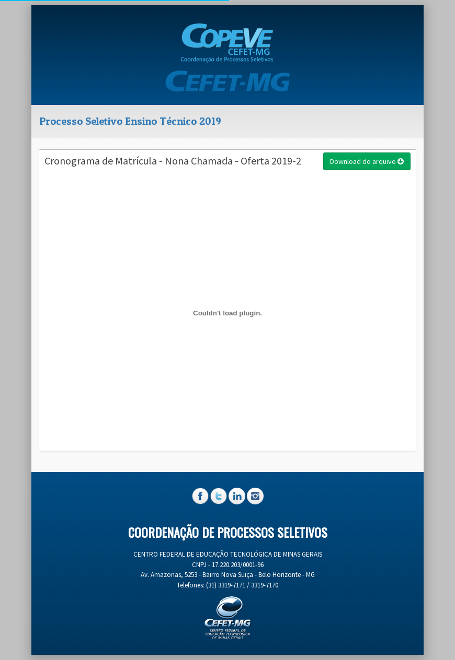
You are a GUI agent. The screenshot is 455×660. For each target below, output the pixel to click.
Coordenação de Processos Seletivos (227, 532)
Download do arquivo (367, 161)
